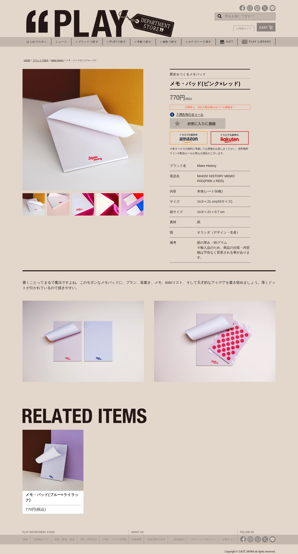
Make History (57, 60)
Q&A (25, 539)
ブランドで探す (41, 60)
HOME (27, 60)
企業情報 (136, 539)
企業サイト (228, 539)
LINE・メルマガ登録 (114, 539)
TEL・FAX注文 (88, 539)
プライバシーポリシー (203, 539)
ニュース (61, 41)
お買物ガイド (243, 28)
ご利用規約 (178, 539)
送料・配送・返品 (64, 539)
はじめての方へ (37, 41)
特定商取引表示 (156, 539)
